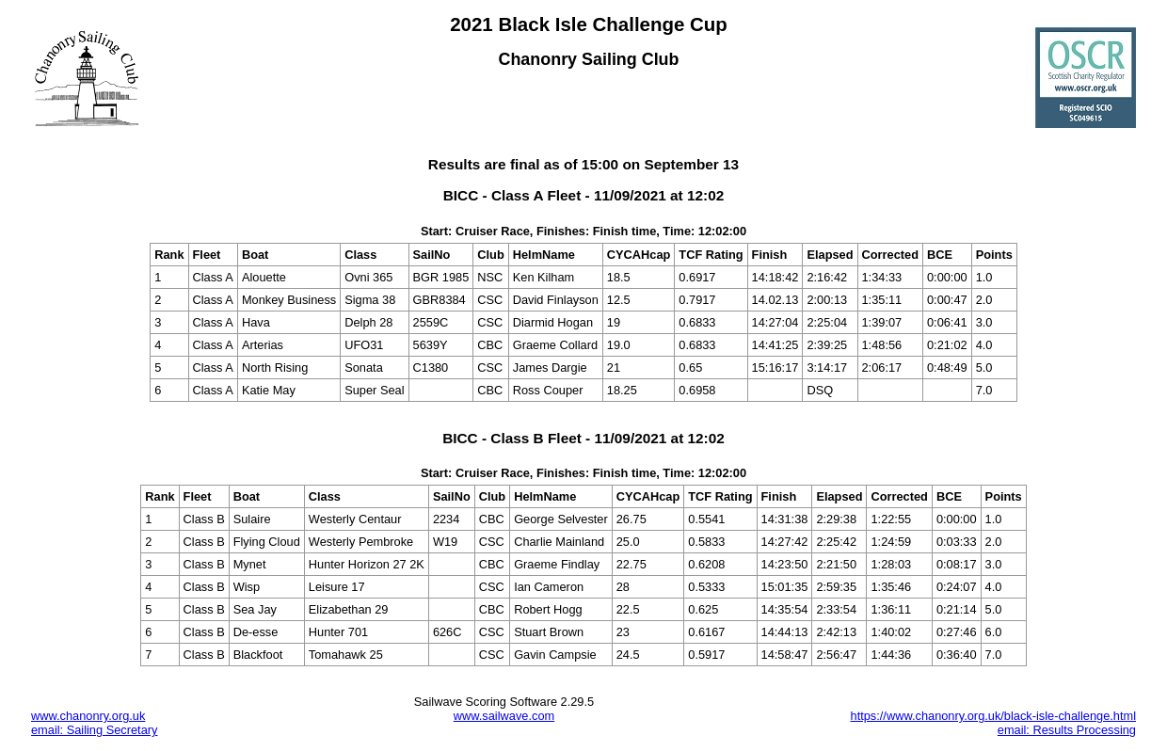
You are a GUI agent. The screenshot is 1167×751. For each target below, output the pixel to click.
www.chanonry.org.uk (88, 716)
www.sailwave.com (504, 716)
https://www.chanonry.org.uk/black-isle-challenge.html (993, 716)
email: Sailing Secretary (94, 730)
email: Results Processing (1067, 730)
